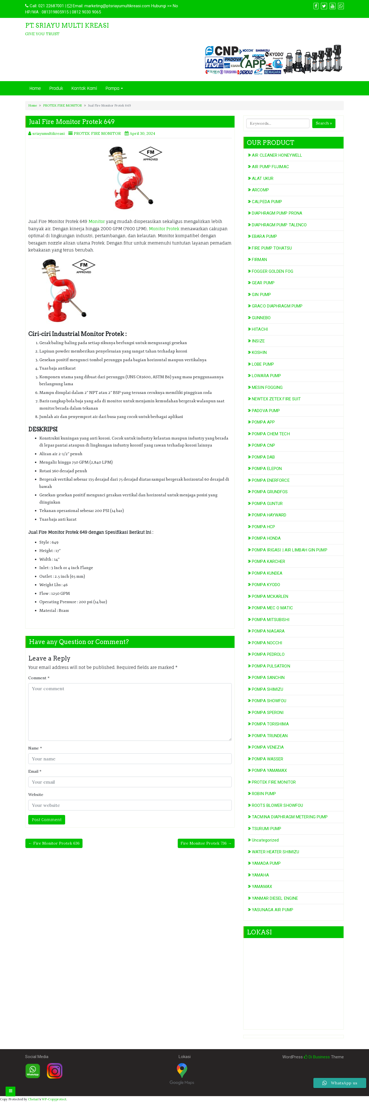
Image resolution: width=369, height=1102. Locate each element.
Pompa (112, 88)
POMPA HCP (263, 526)
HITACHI (260, 329)
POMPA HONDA (266, 538)
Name (35, 748)
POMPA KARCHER (268, 561)
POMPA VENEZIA (268, 747)
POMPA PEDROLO (268, 654)
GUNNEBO (261, 317)
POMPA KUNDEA (267, 573)
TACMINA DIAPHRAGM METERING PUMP (290, 816)
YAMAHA (260, 875)
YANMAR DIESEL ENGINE (275, 898)
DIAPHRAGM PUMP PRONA (277, 213)
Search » (324, 123)
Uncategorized (265, 840)
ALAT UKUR (262, 178)
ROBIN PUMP (264, 793)
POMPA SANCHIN (268, 677)
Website (35, 794)
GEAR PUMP (263, 282)
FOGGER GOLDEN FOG (272, 271)
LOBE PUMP (263, 364)
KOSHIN (259, 352)
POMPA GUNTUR (267, 503)
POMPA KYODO (266, 584)
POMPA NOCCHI (267, 642)
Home (35, 88)
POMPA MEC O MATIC (272, 607)
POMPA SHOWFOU (269, 700)
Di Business (317, 1056)
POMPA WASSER (267, 759)
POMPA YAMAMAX (269, 770)
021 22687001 (51, 5)
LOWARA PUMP (266, 375)
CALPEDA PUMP (267, 201)
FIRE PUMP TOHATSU (272, 248)
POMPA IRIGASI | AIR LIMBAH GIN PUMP (289, 550)
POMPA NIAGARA (268, 631)
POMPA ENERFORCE (271, 480)
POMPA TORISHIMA (270, 724)
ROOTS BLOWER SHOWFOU (277, 805)
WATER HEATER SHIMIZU (275, 851)
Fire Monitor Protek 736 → (206, 843)
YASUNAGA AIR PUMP (272, 909)
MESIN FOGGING (267, 387)
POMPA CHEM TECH (271, 433)
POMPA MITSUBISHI (270, 619)
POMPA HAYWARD (269, 515)
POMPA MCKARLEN (270, 596)
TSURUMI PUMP (266, 828)
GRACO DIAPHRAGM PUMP (277, 306)
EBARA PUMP (264, 236)
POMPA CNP (263, 445)
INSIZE (258, 341)
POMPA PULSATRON (271, 666)
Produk (56, 88)
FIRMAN (259, 259)
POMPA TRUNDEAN (270, 735)
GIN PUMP (261, 294)
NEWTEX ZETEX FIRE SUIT (276, 398)
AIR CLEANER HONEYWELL (277, 155)
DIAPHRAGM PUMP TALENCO (279, 224)
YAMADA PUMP (266, 863)
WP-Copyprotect (54, 1099)
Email (34, 771)
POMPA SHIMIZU (267, 689)
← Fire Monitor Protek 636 (54, 843)
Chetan (33, 1099)
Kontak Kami (84, 88)
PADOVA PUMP (266, 410)
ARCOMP (260, 189)
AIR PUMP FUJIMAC (270, 166)
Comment (38, 677)
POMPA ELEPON (267, 468)
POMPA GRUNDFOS (270, 491)
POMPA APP (263, 422)
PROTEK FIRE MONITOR (62, 105)
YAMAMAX (262, 886)
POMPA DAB (263, 457)
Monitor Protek (164, 228)
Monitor (97, 221)
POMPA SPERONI (267, 712)
